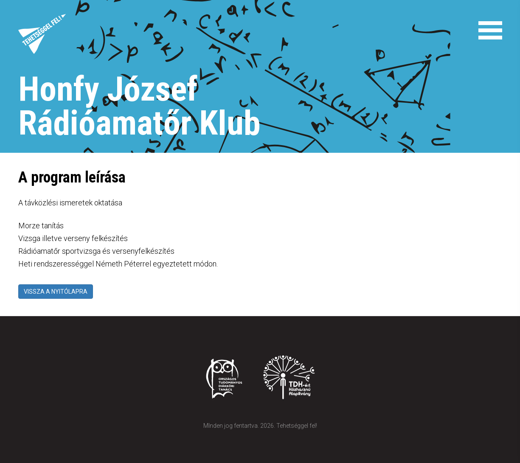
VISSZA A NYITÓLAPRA (55, 291)
